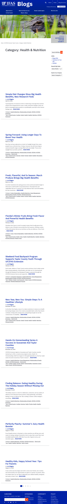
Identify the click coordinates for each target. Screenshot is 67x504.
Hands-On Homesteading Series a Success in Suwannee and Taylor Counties (21, 343)
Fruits (21, 236)
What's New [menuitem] (24, 13)
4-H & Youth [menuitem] (9, 13)
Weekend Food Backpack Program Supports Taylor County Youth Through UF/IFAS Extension (23, 259)
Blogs (25, 4)
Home (55, 2)
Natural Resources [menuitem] (24, 10)
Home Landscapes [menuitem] (39, 10)
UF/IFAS (34, 112)
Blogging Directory (42, 499)
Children (10, 280)
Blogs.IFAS (55, 58)
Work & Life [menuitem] (54, 10)
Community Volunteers (16, 276)
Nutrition (35, 115)
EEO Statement (54, 503)
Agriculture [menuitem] (9, 10)
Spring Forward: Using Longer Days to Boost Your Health (23, 136)
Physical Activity (9, 322)
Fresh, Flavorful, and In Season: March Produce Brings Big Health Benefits (23, 176)
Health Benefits (31, 236)
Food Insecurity (20, 280)
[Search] (45, 2)
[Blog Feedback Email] (13, 502)
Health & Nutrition (15, 112)
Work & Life (14, 154)
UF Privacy (53, 496)
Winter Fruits (18, 238)
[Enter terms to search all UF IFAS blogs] (55, 52)
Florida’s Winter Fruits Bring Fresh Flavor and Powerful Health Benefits (24, 217)
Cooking (18, 115)
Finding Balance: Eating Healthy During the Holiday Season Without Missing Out (24, 384)
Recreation (39, 155)
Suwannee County (36, 363)
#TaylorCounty (12, 115)
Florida (26, 155)
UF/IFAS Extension (10, 157)
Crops (12, 233)
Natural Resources (29, 498)
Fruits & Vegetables (15, 193)
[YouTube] (10, 502)
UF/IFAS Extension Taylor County (11, 43)
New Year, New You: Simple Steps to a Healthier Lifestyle (23, 300)
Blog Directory (62, 2)
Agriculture (27, 496)
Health (26, 115)
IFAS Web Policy (54, 501)
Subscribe (62, 6)
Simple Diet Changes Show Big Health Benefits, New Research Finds (23, 95)
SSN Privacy (53, 498)
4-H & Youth (27, 503)
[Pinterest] (8, 502)
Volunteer (7, 281)
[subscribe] (26, 499)
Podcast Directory (51, 6)
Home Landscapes (29, 499)
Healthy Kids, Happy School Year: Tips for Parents (23, 462)
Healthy (30, 115)
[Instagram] (15, 502)
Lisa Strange (10, 347)
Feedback (40, 498)
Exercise (18, 155)
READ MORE (16, 109)
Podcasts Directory (42, 501)
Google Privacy (54, 499)
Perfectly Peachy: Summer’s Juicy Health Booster (24, 425)
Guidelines (40, 503)
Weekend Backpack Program (18, 281)
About (49, 2)
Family (22, 115)
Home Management (35, 193)
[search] (61, 52)
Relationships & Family (25, 112)
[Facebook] (4, 502)
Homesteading (28, 363)
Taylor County (28, 280)
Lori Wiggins (10, 99)
